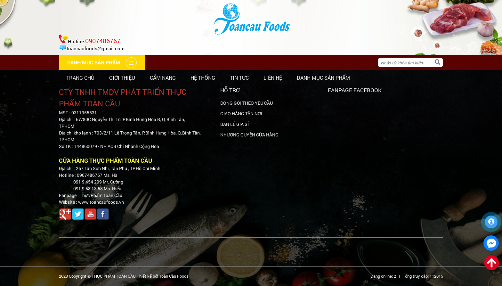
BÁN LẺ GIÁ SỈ (234, 124)
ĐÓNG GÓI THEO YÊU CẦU (246, 103)
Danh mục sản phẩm (323, 77)
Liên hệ (272, 77)
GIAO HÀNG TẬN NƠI (241, 113)
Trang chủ (80, 77)
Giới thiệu (122, 77)
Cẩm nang (163, 77)
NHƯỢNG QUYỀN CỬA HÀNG (249, 135)
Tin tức (239, 77)
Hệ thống (202, 77)
